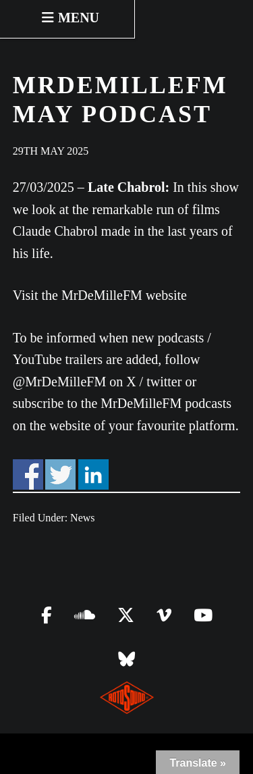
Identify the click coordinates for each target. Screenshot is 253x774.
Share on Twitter (60, 474)
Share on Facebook (28, 474)
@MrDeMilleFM (59, 381)
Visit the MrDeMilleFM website (100, 295)
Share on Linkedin (93, 474)
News (82, 517)
